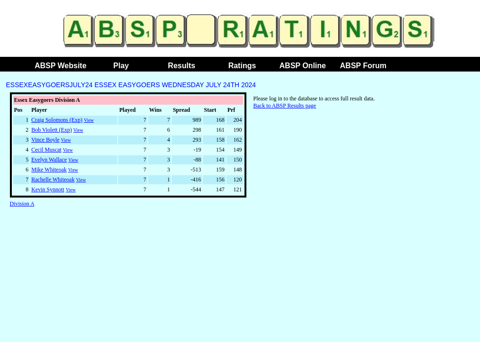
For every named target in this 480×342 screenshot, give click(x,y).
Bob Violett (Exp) (51, 129)
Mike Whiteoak (49, 169)
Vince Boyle (45, 139)
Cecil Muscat (46, 149)
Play (121, 66)
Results (181, 66)
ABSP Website (61, 66)
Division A (22, 203)
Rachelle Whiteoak (52, 179)
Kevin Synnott (47, 189)
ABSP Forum (363, 66)
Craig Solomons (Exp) (56, 120)
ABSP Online (302, 66)
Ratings (242, 66)
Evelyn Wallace (49, 159)
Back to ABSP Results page (284, 105)
